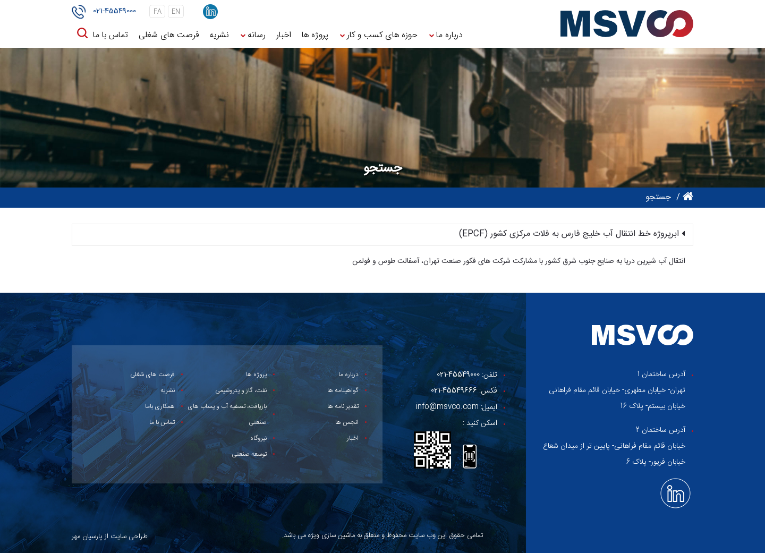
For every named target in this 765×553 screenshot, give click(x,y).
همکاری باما (160, 406)
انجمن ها (347, 422)
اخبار (283, 35)
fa (158, 11)
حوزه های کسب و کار (382, 35)
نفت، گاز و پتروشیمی (241, 390)
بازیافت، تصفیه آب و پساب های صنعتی (227, 414)
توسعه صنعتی (249, 454)
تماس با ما (110, 35)
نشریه (219, 35)
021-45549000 (114, 11)
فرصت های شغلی (169, 35)
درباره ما (449, 35)
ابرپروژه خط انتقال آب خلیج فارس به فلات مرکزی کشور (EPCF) (569, 234)
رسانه (257, 35)
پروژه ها (315, 35)
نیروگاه (258, 438)
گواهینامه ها (343, 390)
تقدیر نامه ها (343, 406)
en (176, 11)
